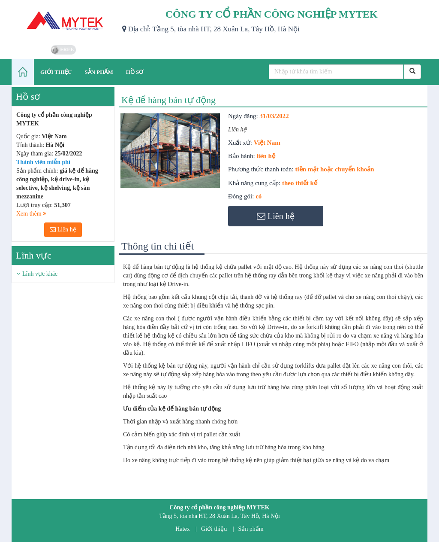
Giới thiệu (214, 529)
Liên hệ (63, 229)
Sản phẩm (251, 529)
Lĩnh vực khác (39, 274)
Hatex (182, 529)
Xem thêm (31, 213)
